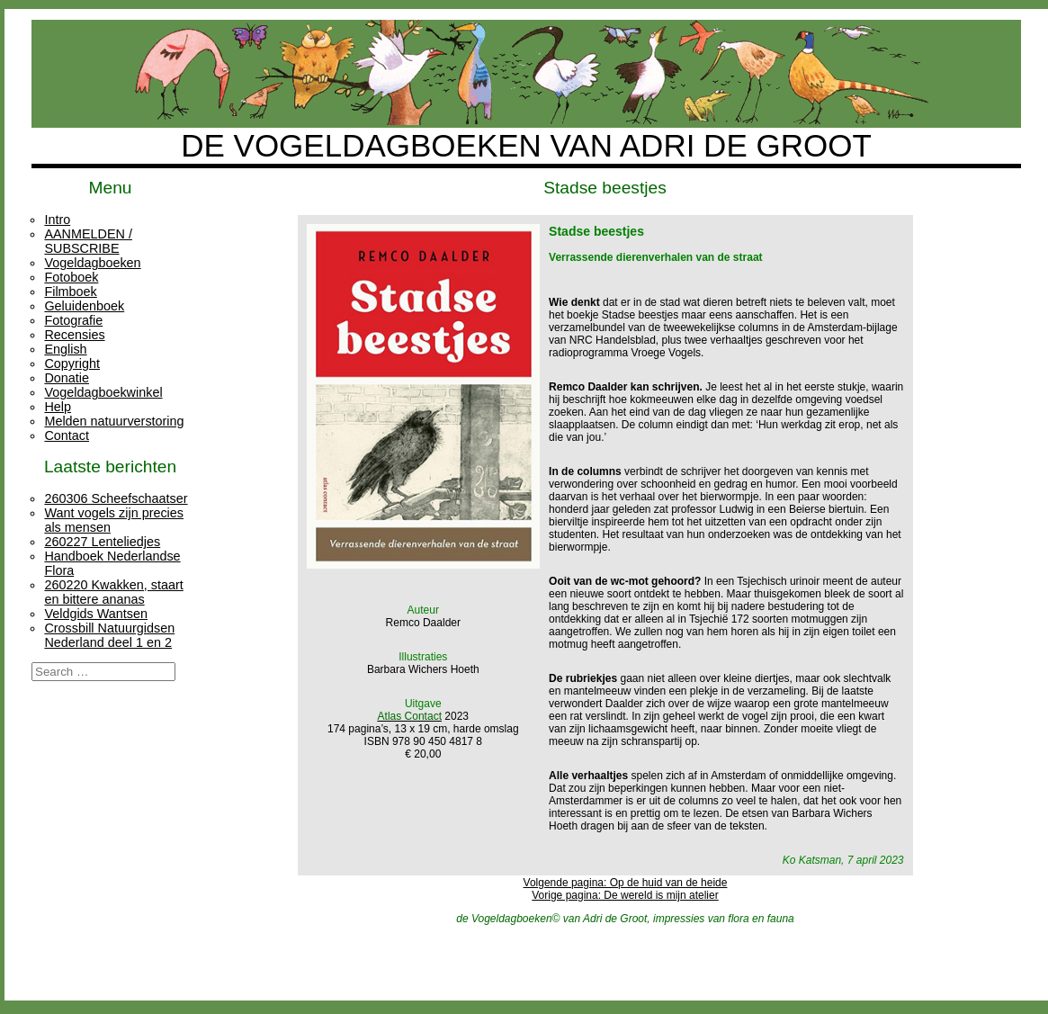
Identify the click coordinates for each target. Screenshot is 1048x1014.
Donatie (66, 378)
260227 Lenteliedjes (102, 541)
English (65, 349)
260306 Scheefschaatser (115, 498)
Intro (57, 219)
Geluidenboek (84, 306)
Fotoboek (71, 277)
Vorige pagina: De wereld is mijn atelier (625, 895)
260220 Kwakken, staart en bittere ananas (113, 592)
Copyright (72, 363)
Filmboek (70, 291)
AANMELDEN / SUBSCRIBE (88, 241)
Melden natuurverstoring (114, 421)
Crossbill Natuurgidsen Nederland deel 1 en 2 (109, 635)
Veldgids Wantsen (96, 613)
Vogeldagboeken (92, 263)
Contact (66, 435)
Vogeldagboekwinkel (103, 392)
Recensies (74, 335)
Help (57, 406)
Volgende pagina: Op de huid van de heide (626, 882)
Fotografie (73, 320)
